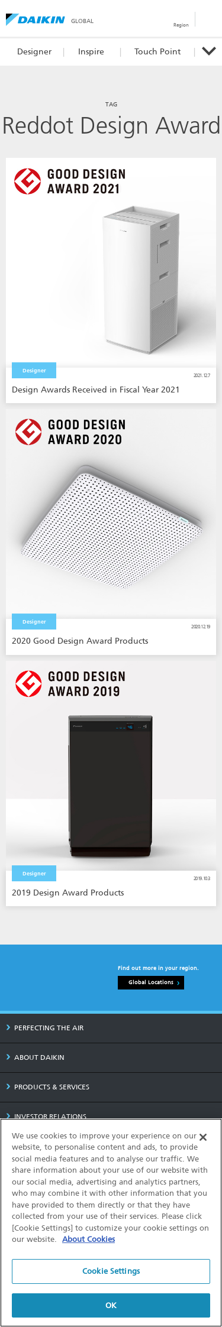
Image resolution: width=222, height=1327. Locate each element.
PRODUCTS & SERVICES (47, 1087)
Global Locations (150, 982)
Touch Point (157, 52)
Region (181, 25)
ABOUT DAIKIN (35, 1057)
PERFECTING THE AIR (44, 1028)
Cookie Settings (111, 1271)
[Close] (203, 1138)
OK (111, 1306)
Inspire (91, 52)
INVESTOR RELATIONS (46, 1116)
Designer (34, 52)
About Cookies (88, 1239)
